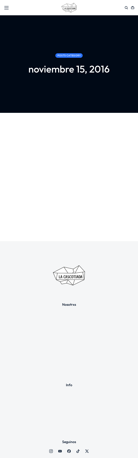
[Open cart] (132, 8)
